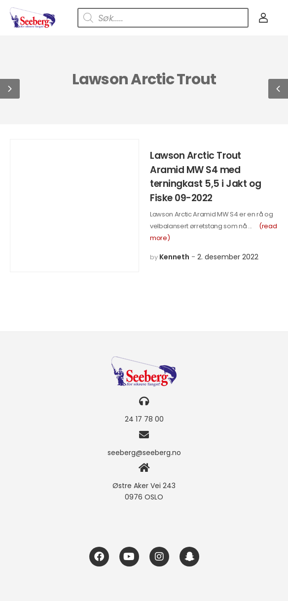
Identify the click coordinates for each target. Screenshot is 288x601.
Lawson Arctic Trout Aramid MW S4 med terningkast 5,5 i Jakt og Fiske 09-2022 (205, 177)
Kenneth (174, 257)
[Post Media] (74, 205)
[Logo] (32, 17)
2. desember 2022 (227, 257)
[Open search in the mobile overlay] (163, 18)
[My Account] (263, 18)
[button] (10, 89)
